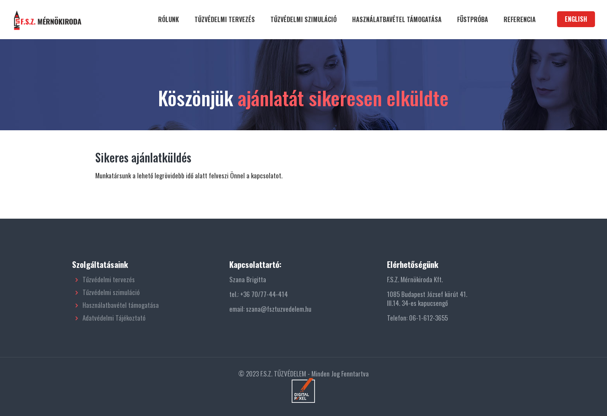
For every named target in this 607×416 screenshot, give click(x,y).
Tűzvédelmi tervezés (109, 279)
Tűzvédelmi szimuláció (111, 292)
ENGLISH (576, 19)
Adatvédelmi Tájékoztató (114, 318)
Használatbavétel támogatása (121, 305)
